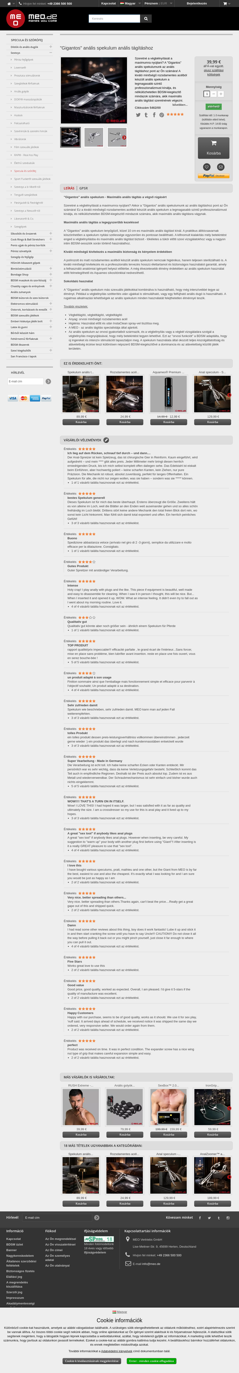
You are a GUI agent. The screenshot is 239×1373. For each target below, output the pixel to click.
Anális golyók (21, 91)
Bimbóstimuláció (21, 268)
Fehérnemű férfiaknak (24, 339)
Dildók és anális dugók (24, 47)
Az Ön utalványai (57, 1266)
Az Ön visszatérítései (60, 1245)
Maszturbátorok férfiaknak (29, 107)
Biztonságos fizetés (20, 1272)
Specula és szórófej (25, 171)
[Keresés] (146, 18)
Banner (11, 1251)
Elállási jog (14, 1278)
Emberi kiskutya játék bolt (26, 321)
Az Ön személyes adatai (57, 1259)
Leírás (69, 189)
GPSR (83, 189)
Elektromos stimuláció (24, 303)
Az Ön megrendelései (60, 1240)
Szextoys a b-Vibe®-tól (27, 186)
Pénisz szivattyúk (21, 251)
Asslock (18, 115)
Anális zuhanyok (21, 292)
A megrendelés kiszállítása (17, 1286)
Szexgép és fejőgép (22, 257)
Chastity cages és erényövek (28, 286)
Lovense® (20, 67)
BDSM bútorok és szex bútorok (30, 298)
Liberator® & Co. (24, 218)
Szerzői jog (14, 1293)
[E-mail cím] (25, 381)
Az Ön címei (54, 1251)
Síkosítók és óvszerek (23, 233)
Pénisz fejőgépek (23, 59)
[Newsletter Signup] (48, 381)
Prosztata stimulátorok (27, 75)
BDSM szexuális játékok (25, 315)
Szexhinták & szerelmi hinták (30, 131)
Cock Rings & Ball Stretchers (28, 239)
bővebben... (180, 105)
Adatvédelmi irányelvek (116, 1351)
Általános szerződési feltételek (21, 1264)
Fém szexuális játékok (26, 147)
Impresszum (15, 1299)
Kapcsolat (108, 3)
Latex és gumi (19, 327)
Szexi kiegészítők (21, 350)
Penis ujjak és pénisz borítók (28, 245)
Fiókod (50, 1232)
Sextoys (15, 52)
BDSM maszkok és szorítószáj (28, 280)
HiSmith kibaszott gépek (25, 262)
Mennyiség (213, 87)
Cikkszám (142, 107)
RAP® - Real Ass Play (26, 155)
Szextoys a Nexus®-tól (27, 210)
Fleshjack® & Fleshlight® (28, 202)
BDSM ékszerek (20, 344)
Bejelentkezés (197, 3)
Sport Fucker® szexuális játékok (32, 179)
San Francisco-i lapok (23, 356)
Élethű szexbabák (24, 163)
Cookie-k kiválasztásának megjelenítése (92, 1361)
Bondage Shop (19, 274)
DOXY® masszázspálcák (28, 99)
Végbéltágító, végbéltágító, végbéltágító (95, 316)
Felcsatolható (21, 123)
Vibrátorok (20, 139)
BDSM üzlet (14, 1245)
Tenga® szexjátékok (25, 194)
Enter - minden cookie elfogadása (151, 1361)
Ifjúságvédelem (95, 1253)
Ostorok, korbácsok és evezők (29, 309)
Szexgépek (20, 226)
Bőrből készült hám (23, 333)
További (124, 137)
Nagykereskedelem (20, 1257)
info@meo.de (151, 1265)
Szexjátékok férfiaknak (26, 83)
